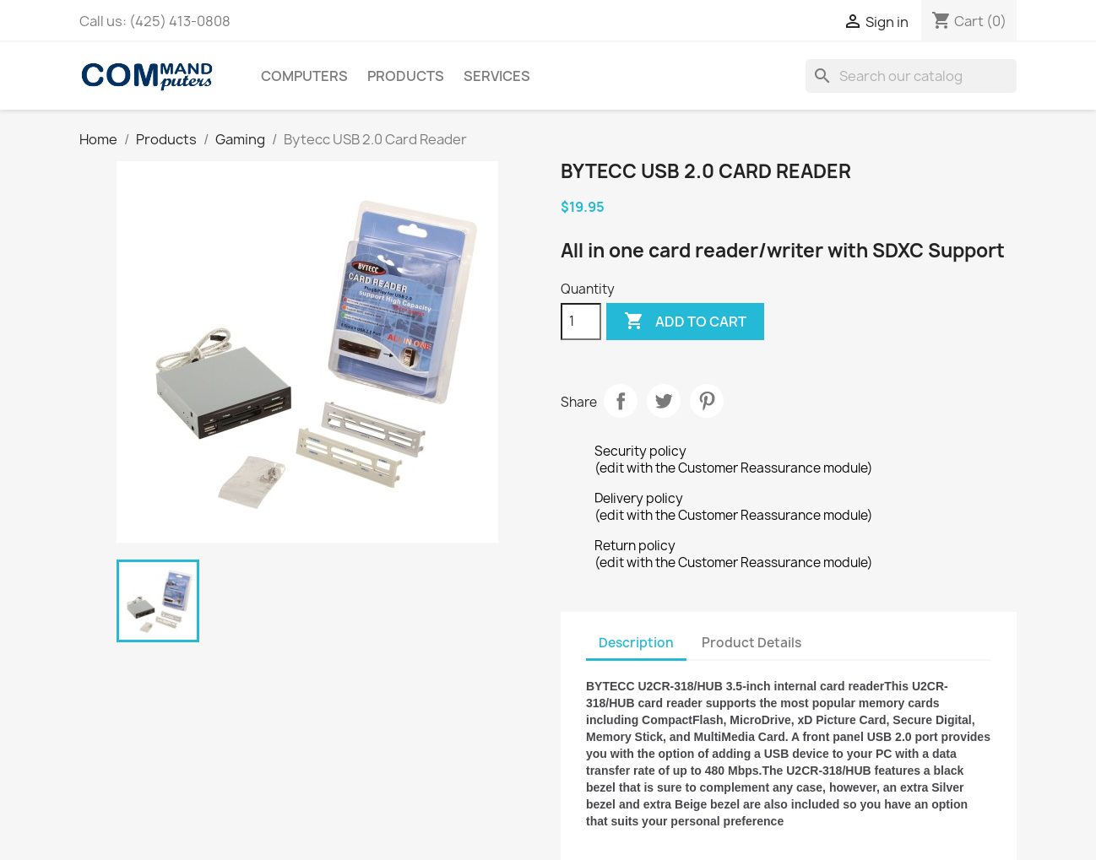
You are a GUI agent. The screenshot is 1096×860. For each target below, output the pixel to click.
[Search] (911, 76)
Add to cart (685, 322)
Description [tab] (636, 643)
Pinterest (707, 401)
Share (621, 401)
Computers (304, 76)
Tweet (664, 401)
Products (405, 76)
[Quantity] (581, 321)
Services (497, 76)
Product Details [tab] (751, 643)
